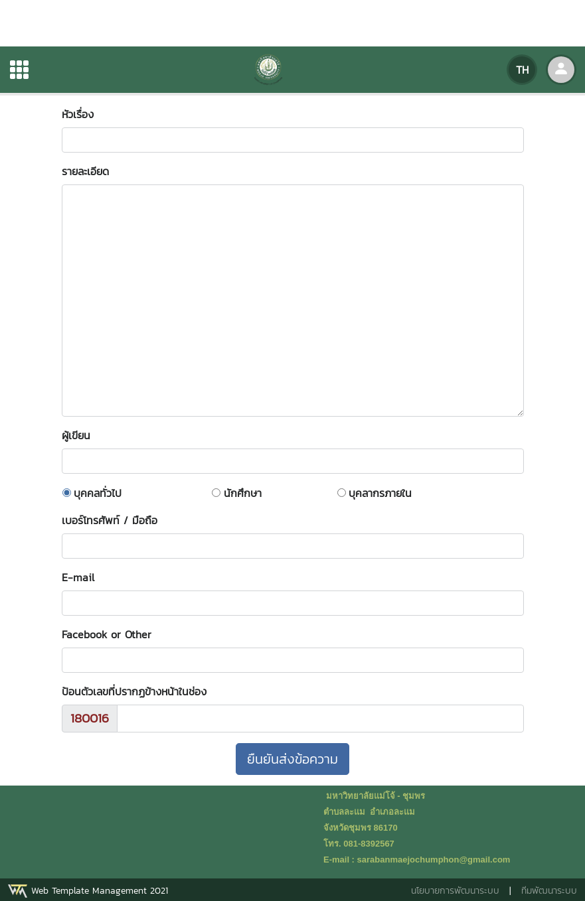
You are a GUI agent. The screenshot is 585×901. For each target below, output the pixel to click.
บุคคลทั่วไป (98, 493)
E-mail (78, 577)
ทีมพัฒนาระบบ (549, 891)
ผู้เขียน (83, 435)
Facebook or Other (106, 634)
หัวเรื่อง (84, 114)
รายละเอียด (85, 171)
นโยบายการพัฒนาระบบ (455, 891)
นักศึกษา (243, 493)
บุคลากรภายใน (380, 493)
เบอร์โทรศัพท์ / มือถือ (109, 520)
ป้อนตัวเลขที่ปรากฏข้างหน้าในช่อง (134, 691)
